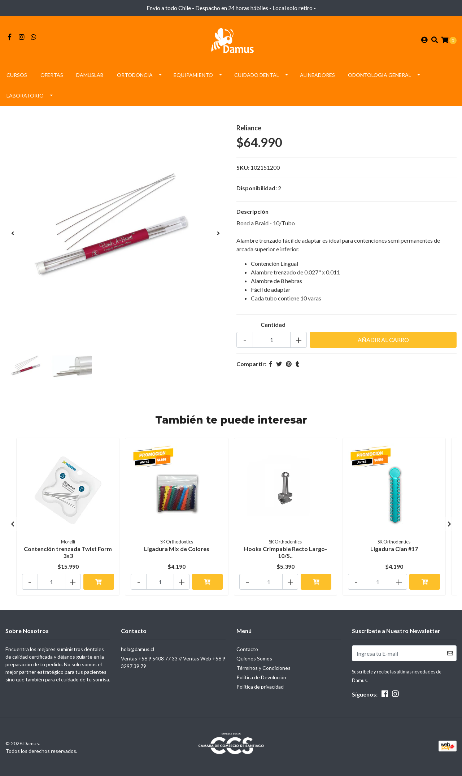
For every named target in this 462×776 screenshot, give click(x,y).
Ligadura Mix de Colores (176, 550)
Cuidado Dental (256, 77)
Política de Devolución (261, 677)
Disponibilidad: (256, 190)
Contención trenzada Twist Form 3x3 (68, 554)
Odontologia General (379, 77)
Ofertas (51, 77)
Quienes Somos (254, 658)
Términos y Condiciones (263, 668)
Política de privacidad (260, 687)
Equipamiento (193, 77)
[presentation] (12, 235)
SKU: (242, 169)
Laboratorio (25, 98)
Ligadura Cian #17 (394, 550)
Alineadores (317, 77)
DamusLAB (90, 77)
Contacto (247, 649)
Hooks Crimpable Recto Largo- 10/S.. (285, 554)
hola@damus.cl (137, 649)
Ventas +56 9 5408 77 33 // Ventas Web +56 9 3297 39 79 (173, 662)
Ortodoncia (135, 77)
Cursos (16, 77)
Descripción (252, 213)
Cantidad (273, 326)
